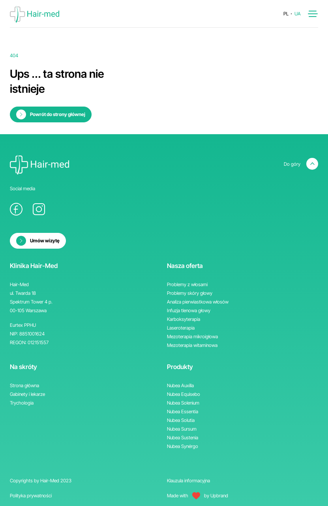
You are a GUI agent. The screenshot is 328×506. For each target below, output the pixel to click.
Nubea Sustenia (182, 437)
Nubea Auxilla (180, 385)
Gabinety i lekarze (27, 394)
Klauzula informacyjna (188, 481)
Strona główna (24, 385)
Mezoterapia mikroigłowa (192, 336)
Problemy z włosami (187, 284)
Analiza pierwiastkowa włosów (198, 302)
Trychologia (22, 403)
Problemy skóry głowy (189, 293)
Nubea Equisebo (183, 394)
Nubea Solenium (183, 403)
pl (286, 14)
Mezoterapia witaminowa (192, 345)
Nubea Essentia (182, 411)
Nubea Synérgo (182, 446)
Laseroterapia (181, 328)
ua (297, 14)
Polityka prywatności (31, 496)
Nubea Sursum (182, 429)
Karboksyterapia (183, 319)
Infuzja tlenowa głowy (188, 310)
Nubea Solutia (181, 420)
